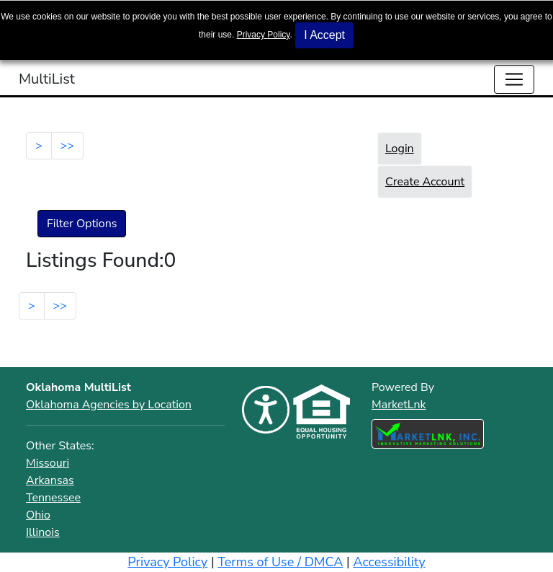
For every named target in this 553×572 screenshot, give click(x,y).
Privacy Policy (263, 35)
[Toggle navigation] (514, 79)
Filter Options (82, 224)
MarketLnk (399, 404)
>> (67, 146)
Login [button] (399, 149)
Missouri (47, 463)
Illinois (43, 532)
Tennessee (53, 498)
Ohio (38, 515)
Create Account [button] (424, 182)
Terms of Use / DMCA (280, 562)
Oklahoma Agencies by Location (109, 405)
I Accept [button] (324, 35)
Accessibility (389, 562)
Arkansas (50, 480)
